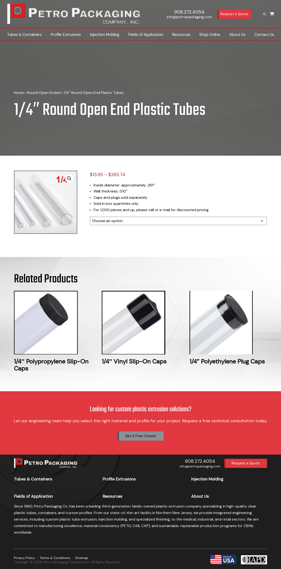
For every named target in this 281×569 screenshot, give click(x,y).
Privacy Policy (24, 558)
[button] (69, 178)
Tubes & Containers (24, 34)
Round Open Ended (44, 92)
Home (19, 92)
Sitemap (81, 558)
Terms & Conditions (55, 558)
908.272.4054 (189, 12)
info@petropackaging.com (189, 16)
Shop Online (209, 34)
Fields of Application (145, 34)
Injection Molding (104, 34)
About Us (237, 34)
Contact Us (264, 34)
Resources (181, 34)
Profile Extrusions (66, 34)
